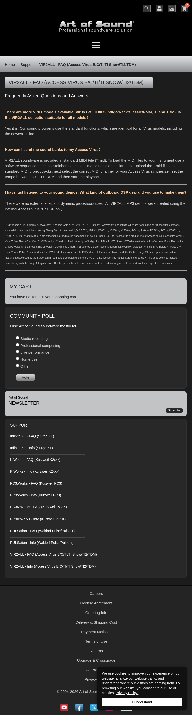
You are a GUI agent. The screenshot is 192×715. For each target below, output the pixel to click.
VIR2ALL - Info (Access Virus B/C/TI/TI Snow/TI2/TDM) (53, 566)
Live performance (35, 352)
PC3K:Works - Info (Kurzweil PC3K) (38, 519)
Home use (29, 359)
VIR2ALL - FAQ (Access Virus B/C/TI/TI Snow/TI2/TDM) (53, 554)
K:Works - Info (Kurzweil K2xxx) (35, 471)
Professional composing (40, 345)
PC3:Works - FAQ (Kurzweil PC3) (36, 483)
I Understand (142, 702)
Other (25, 366)
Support (27, 64)
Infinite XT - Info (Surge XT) (31, 448)
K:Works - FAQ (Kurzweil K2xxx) (35, 460)
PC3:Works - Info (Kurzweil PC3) (35, 495)
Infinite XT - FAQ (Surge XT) (32, 436)
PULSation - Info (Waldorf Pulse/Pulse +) (42, 543)
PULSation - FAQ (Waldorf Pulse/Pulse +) (42, 531)
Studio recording (34, 338)
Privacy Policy (127, 693)
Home (10, 64)
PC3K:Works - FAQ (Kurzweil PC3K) (38, 507)
